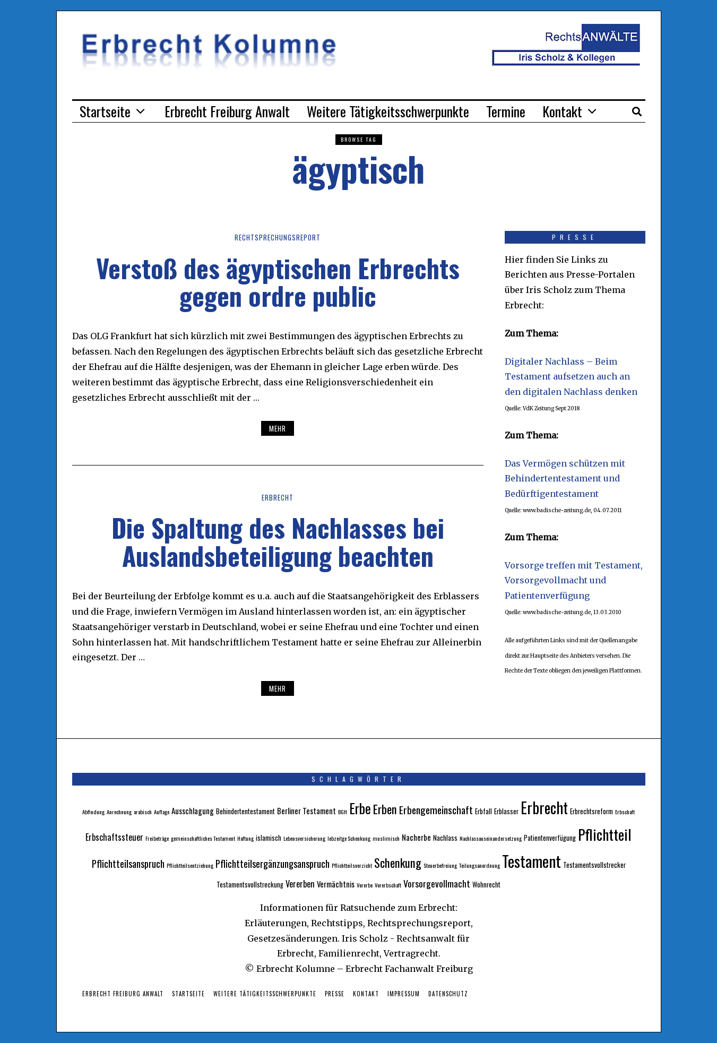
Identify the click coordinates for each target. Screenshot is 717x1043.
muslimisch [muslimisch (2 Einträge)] (386, 838)
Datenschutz (448, 993)
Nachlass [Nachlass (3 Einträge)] (445, 838)
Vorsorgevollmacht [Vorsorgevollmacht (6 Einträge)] (436, 883)
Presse (334, 993)
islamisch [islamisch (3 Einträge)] (268, 838)
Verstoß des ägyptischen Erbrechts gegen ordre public (278, 282)
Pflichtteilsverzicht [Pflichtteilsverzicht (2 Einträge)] (352, 865)
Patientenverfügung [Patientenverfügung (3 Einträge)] (550, 838)
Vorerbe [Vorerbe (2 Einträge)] (365, 885)
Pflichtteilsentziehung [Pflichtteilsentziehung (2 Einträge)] (190, 865)
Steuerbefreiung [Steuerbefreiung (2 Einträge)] (440, 865)
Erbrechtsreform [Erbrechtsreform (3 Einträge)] (591, 811)
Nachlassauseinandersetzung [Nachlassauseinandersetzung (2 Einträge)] (491, 838)
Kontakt (562, 111)
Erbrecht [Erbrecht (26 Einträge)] (544, 807)
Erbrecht (277, 497)
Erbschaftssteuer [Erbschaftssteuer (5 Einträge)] (114, 837)
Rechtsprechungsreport (278, 237)
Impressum (403, 993)
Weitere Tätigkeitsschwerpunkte (388, 111)
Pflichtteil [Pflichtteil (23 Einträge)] (605, 834)
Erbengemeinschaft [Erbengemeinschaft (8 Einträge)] (436, 809)
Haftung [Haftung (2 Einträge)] (245, 838)
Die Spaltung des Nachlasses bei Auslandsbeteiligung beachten (277, 541)
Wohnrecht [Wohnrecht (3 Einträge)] (486, 885)
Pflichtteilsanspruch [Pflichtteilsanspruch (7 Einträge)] (128, 863)
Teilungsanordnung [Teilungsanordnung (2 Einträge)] (479, 865)
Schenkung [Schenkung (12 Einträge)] (397, 862)
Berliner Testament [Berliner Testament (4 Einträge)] (306, 810)
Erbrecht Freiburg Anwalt (227, 111)
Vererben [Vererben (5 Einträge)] (300, 883)
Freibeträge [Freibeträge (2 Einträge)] (157, 838)
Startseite (105, 111)
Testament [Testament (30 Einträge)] (531, 860)
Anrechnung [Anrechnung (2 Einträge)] (119, 811)
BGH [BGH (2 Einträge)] (342, 811)
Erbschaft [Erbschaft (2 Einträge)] (625, 811)
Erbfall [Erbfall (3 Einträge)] (483, 811)
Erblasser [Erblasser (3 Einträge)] (506, 811)
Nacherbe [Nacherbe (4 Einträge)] (416, 837)
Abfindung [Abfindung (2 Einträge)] (93, 811)
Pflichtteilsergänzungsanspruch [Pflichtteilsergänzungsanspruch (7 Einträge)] (272, 863)
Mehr (277, 428)
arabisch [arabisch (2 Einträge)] (143, 811)
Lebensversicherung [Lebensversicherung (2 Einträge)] (304, 838)
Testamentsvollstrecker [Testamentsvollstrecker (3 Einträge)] (594, 865)
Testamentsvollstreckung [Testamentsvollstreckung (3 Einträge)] (250, 885)
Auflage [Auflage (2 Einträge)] (161, 811)
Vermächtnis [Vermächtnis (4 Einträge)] (336, 884)
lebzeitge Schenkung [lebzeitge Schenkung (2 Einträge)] (348, 838)
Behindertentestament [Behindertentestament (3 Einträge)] (245, 811)
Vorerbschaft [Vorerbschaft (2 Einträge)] (388, 885)
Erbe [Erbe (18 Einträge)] (360, 808)
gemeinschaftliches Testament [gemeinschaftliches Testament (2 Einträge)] (203, 838)
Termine (505, 111)
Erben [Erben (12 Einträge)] (385, 808)
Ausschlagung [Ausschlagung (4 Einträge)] (192, 810)
